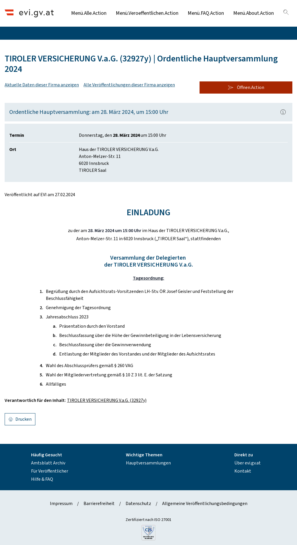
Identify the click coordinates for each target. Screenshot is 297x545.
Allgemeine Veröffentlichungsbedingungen (204, 503)
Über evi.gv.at (247, 463)
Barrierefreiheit (99, 503)
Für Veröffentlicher (49, 471)
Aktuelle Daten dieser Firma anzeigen (42, 85)
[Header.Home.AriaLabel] (29, 13)
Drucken (20, 419)
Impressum (61, 503)
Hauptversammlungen (148, 463)
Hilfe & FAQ (42, 479)
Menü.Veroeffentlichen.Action (147, 13)
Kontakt (242, 471)
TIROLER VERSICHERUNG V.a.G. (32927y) (106, 400)
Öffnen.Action (246, 87)
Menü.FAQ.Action (206, 13)
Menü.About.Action (253, 13)
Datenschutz (138, 503)
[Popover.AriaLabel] (283, 112)
